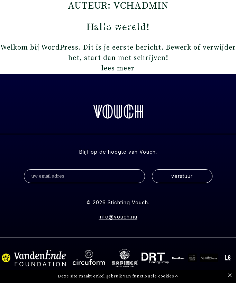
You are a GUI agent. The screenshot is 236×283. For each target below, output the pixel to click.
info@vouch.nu (118, 217)
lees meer (118, 68)
